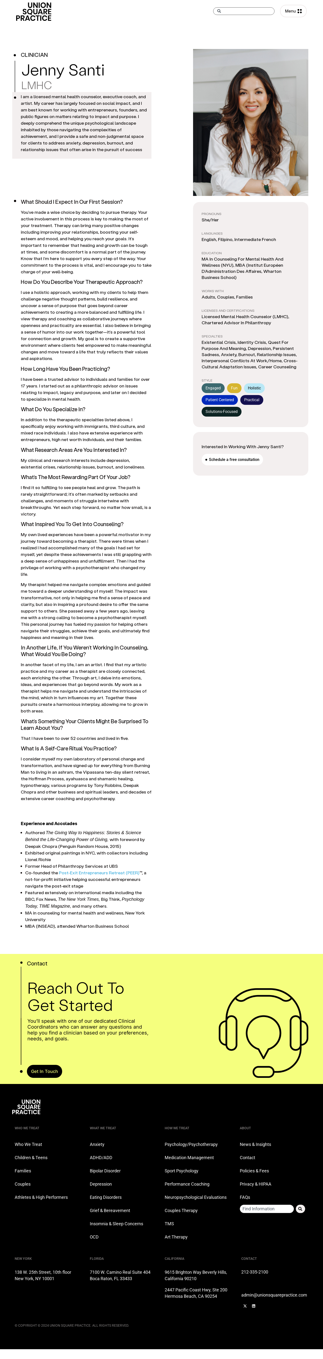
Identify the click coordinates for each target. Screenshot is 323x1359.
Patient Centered (220, 399)
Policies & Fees (254, 1170)
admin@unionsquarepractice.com (274, 1295)
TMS (169, 1223)
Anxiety (97, 1144)
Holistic (254, 388)
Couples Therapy (181, 1210)
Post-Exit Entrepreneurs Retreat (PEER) (99, 873)
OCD (94, 1236)
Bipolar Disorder (105, 1170)
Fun (234, 388)
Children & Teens (31, 1157)
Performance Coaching (187, 1184)
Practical (251, 399)
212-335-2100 (255, 1272)
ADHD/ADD (101, 1157)
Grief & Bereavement (110, 1210)
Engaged (213, 388)
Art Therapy (176, 1236)
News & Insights (255, 1144)
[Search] (300, 1209)
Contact (247, 1157)
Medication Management (189, 1157)
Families (23, 1170)
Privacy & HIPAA (255, 1184)
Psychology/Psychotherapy (191, 1144)
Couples (23, 1184)
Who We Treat (28, 1144)
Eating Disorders (106, 1197)
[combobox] (244, 11)
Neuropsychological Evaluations (196, 1197)
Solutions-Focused (222, 411)
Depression (101, 1184)
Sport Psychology (181, 1170)
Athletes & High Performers (41, 1197)
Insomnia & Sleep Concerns (116, 1223)
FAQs (245, 1197)
